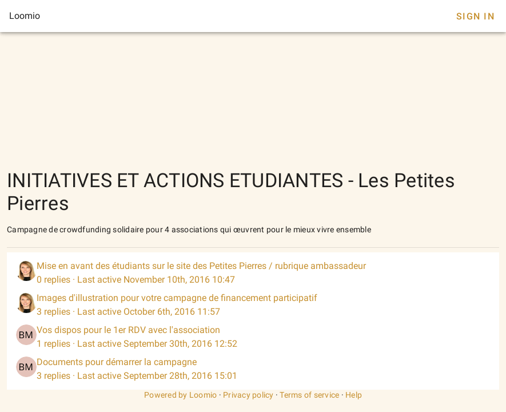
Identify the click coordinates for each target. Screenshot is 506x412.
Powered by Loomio (180, 394)
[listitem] (253, 273)
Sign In (475, 16)
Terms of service (309, 394)
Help (353, 394)
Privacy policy (248, 394)
